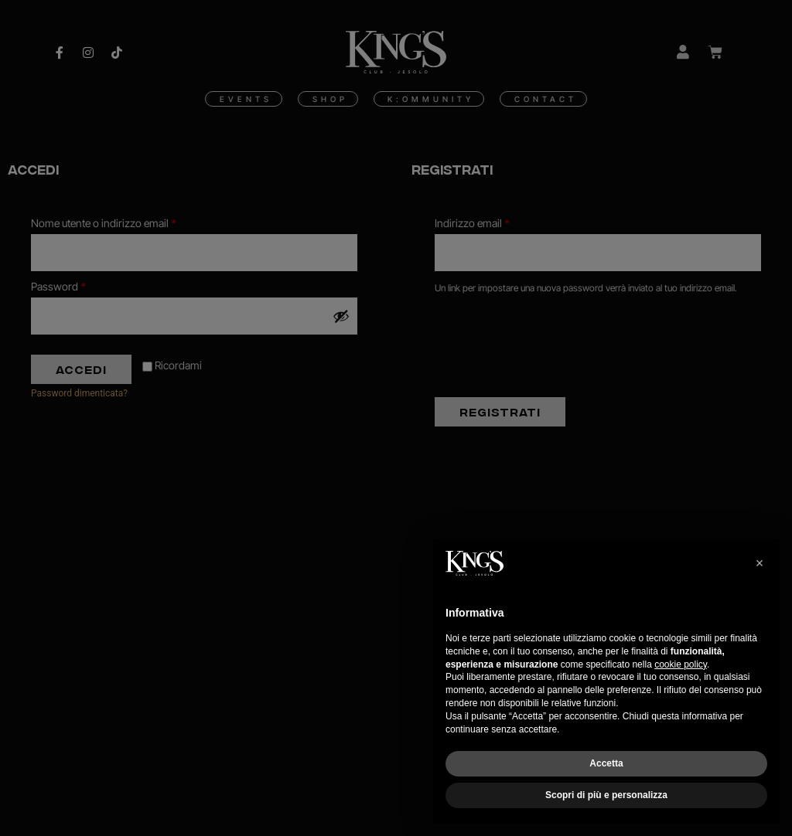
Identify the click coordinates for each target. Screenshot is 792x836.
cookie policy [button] (680, 664)
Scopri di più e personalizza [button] (606, 795)
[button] (759, 563)
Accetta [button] (606, 763)
